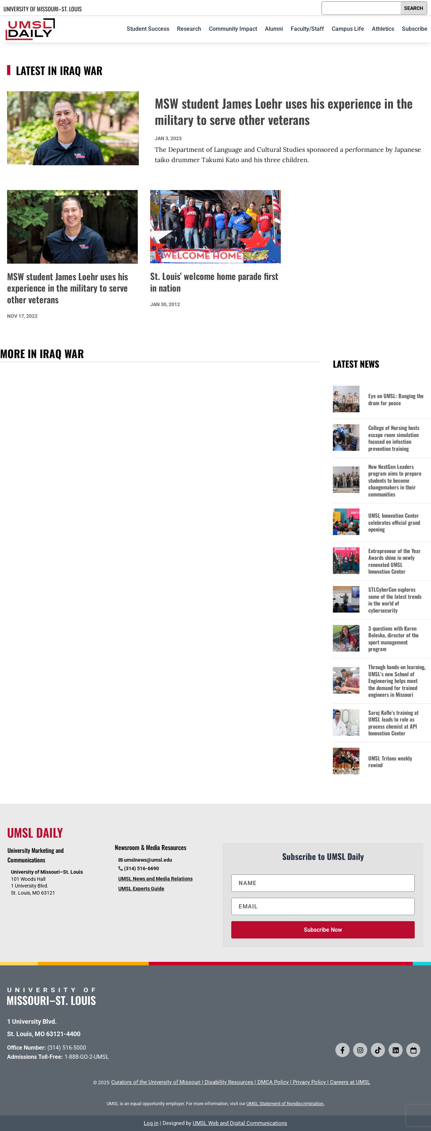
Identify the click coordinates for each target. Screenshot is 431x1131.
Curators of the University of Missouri (155, 1082)
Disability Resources (229, 1082)
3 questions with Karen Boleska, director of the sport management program (393, 639)
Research (189, 28)
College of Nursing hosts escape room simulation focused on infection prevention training (393, 438)
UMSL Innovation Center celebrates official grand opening (394, 522)
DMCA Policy (273, 1082)
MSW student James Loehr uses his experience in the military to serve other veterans (284, 111)
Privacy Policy (309, 1082)
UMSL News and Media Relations (155, 879)
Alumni (274, 28)
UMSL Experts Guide (141, 888)
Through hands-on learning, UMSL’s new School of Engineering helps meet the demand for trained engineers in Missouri (396, 681)
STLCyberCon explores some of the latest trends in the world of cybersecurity (394, 600)
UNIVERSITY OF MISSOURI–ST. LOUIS (43, 9)
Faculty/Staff (307, 28)
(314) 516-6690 (141, 868)
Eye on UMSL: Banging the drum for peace (396, 399)
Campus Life (348, 28)
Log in (151, 1123)
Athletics (383, 28)
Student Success (148, 28)
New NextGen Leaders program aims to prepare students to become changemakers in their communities (394, 480)
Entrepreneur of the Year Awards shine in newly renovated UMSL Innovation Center (394, 561)
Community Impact (233, 28)
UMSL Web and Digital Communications (240, 1123)
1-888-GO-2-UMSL (86, 1057)
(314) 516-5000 (66, 1047)
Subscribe (414, 28)
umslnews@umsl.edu (148, 860)
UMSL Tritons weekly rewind (390, 762)
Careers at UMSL (350, 1082)
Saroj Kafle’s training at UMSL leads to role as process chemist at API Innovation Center (393, 723)
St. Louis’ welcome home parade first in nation (214, 281)
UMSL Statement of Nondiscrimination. (285, 1103)
